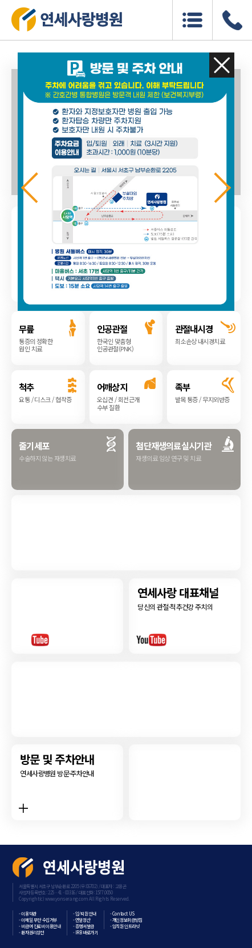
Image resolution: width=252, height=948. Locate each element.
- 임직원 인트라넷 (125, 926)
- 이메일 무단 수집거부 (38, 920)
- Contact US (122, 913)
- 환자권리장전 (31, 932)
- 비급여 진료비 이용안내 (39, 926)
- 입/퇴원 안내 (84, 913)
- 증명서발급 (83, 926)
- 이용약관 (27, 913)
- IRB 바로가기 (85, 932)
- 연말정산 (82, 920)
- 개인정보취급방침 (126, 920)
